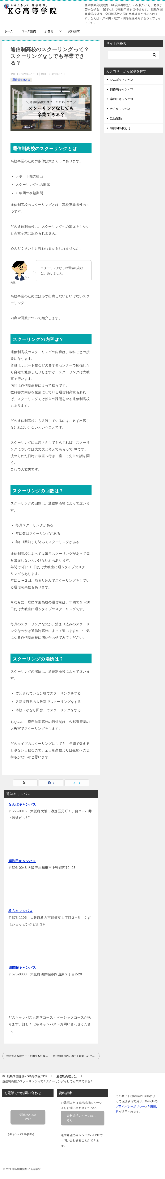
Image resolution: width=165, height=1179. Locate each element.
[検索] (133, 55)
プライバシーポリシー (130, 1106)
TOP (27, 1076)
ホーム (8, 31)
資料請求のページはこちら (81, 1118)
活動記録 (116, 118)
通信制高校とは (21, 79)
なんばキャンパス (22, 804)
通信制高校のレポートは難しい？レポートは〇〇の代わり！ (76, 1055)
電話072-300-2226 (28, 1117)
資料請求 (74, 31)
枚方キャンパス (20, 911)
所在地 (49, 31)
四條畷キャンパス (22, 967)
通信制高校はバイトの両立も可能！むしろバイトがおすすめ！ (28, 1055)
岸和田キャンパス (22, 861)
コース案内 (28, 31)
